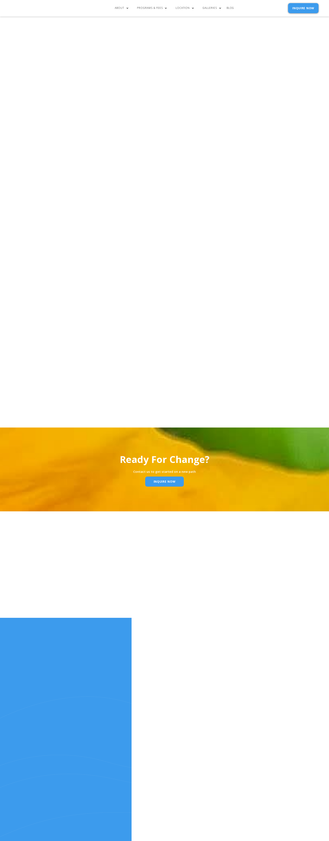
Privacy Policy (249, 246)
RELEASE (159, 777)
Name (100, 597)
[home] (31, 8)
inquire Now (165, 481)
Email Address (219, 226)
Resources (161, 772)
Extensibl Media (187, 805)
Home (157, 755)
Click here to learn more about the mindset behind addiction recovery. (81, 132)
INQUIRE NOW (303, 8)
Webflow (221, 805)
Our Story (161, 766)
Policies (190, 766)
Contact (191, 755)
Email (156, 597)
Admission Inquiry (199, 761)
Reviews (190, 772)
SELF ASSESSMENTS (198, 777)
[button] (123, 8)
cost (156, 761)
